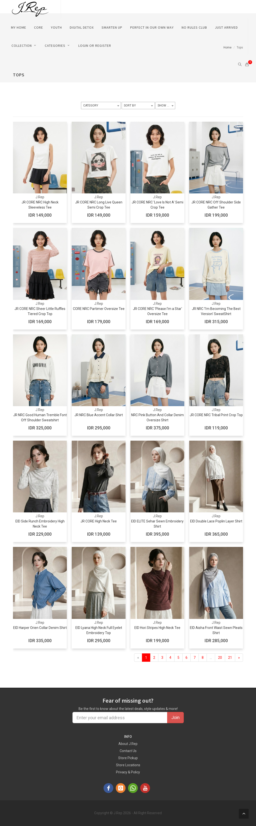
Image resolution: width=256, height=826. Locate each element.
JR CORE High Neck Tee (99, 521)
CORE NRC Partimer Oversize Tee (99, 309)
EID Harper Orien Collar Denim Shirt (40, 628)
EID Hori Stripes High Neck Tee (157, 628)
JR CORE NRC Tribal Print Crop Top (216, 415)
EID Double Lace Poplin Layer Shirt (216, 521)
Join (175, 717)
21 (230, 658)
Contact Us (128, 751)
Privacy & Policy (128, 772)
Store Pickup (128, 758)
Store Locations (128, 765)
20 (220, 658)
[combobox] (101, 105)
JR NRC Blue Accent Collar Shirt (98, 415)
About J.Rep (128, 744)
